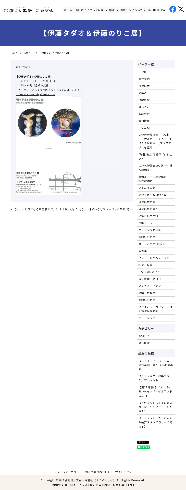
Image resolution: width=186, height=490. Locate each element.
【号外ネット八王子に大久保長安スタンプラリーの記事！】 (155, 407)
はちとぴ (144, 107)
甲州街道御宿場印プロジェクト (155, 156)
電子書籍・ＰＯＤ (149, 279)
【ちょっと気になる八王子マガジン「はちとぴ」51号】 (49, 209)
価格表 (142, 93)
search (163, 10)
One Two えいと (149, 272)
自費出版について (131, 10)
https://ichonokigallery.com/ (35, 94)
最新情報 (144, 343)
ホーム (68, 10)
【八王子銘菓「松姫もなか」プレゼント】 (154, 378)
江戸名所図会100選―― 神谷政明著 (155, 168)
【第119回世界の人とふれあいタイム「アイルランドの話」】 (155, 391)
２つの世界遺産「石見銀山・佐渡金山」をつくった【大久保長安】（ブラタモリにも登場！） (155, 141)
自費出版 (144, 86)
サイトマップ (147, 318)
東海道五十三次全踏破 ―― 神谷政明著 (155, 179)
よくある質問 (147, 188)
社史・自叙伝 (147, 265)
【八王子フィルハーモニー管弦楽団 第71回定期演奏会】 (155, 365)
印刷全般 (144, 114)
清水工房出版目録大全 (152, 195)
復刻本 (142, 251)
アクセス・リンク (149, 286)
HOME (14, 53)
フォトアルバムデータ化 (154, 258)
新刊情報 (154, 10)
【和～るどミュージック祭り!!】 (110, 209)
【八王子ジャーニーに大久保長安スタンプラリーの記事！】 (155, 422)
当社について (83, 10)
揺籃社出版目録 (148, 216)
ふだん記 (144, 128)
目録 (101, 10)
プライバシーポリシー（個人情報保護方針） (155, 309)
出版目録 (144, 100)
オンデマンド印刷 (149, 230)
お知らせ (28, 53)
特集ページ (145, 223)
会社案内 (144, 79)
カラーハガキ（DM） (152, 244)
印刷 (112, 10)
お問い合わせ (147, 237)
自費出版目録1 (147, 202)
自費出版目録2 (147, 209)
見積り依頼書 (147, 293)
